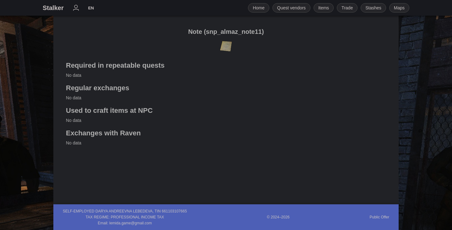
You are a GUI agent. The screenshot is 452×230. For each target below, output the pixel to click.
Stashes (373, 7)
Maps (399, 7)
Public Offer (379, 217)
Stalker (53, 7)
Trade (347, 7)
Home (258, 7)
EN (91, 8)
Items (323, 7)
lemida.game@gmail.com (130, 223)
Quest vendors (291, 7)
